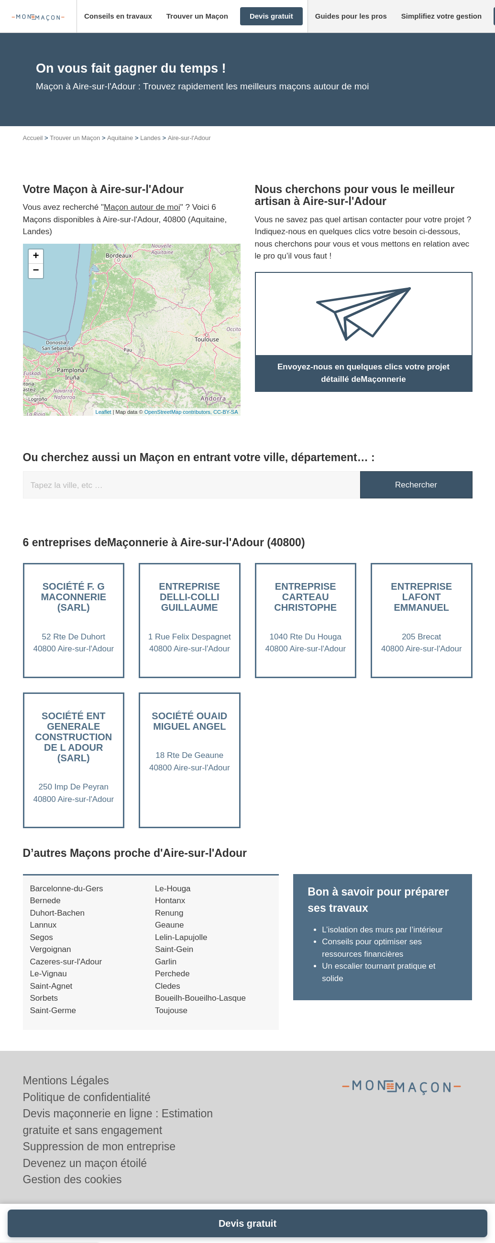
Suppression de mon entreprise (99, 1146)
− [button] (36, 271)
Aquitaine (120, 137)
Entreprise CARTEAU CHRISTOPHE (305, 597)
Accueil (33, 137)
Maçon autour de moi (142, 207)
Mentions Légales (66, 1080)
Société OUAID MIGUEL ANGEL (189, 721)
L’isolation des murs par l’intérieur (382, 929)
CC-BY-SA (225, 412)
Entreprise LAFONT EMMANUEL (421, 597)
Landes (150, 137)
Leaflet (103, 412)
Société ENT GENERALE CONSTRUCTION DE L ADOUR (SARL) (73, 737)
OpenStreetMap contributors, (178, 412)
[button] (118, 16)
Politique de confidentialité (87, 1097)
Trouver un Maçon (75, 137)
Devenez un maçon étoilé (85, 1163)
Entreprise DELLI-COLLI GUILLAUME (189, 597)
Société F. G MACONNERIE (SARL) (73, 597)
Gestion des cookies (72, 1179)
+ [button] (36, 256)
